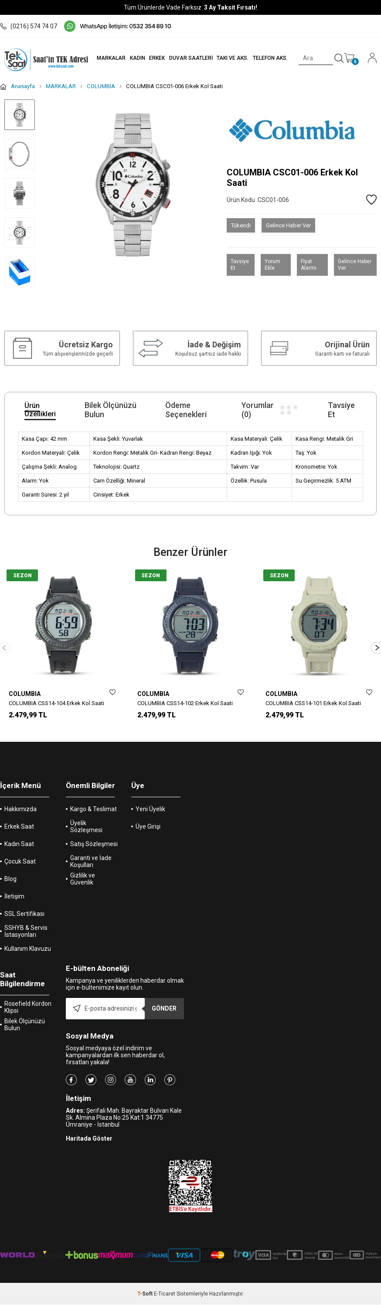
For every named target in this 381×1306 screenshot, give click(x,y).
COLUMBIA (25, 693)
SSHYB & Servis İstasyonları (26, 937)
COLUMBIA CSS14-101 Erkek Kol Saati (313, 703)
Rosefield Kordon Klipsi (27, 1013)
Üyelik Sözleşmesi (86, 832)
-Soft (145, 1299)
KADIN (133, 58)
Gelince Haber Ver (288, 225)
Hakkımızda (20, 814)
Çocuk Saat (20, 867)
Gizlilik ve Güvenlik (82, 884)
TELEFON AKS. (269, 58)
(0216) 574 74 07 (28, 26)
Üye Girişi (148, 832)
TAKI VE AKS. (231, 58)
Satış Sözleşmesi (94, 849)
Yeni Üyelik (150, 814)
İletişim (14, 901)
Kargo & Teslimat (93, 814)
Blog (10, 884)
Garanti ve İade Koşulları (91, 867)
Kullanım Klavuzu (27, 954)
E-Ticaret (164, 1299)
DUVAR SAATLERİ (188, 58)
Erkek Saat (19, 832)
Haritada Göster (89, 1144)
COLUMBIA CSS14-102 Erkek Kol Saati (185, 703)
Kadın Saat (19, 849)
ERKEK (154, 58)
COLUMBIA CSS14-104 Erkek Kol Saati (56, 703)
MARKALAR (106, 58)
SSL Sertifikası (24, 919)
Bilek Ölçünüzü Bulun (24, 1030)
